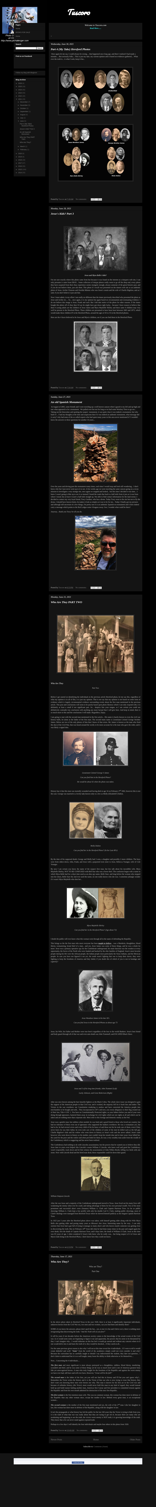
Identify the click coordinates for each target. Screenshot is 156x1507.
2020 (20, 153)
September (24, 111)
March (22, 146)
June (22, 121)
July (22, 118)
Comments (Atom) (101, 1447)
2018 (20, 160)
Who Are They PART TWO (66, 602)
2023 (20, 93)
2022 (20, 96)
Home (96, 1439)
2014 (20, 173)
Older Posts (135, 1439)
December (24, 102)
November (24, 105)
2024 (20, 90)
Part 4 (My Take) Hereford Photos (70, 49)
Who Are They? (60, 1261)
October (23, 108)
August (23, 115)
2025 (20, 86)
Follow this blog (78, 1462)
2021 (20, 99)
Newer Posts (56, 1439)
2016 (20, 166)
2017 (20, 163)
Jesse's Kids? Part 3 (62, 213)
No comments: (81, 199)
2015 (20, 169)
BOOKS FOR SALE (23, 32)
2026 (20, 83)
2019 (20, 157)
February (23, 149)
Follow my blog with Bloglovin (26, 73)
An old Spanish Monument (66, 402)
